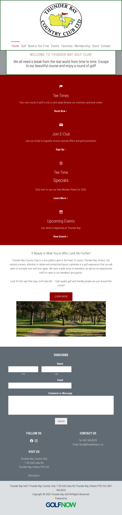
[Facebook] (32, 441)
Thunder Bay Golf (61, 20)
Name (61, 363)
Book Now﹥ (61, 111)
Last (56, 374)
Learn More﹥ (61, 198)
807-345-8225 (90, 440)
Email (61, 380)
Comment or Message (61, 393)
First (23, 374)
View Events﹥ (61, 236)
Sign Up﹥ (61, 149)
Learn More (61, 296)
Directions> (34, 475)
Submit (61, 421)
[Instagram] (36, 441)
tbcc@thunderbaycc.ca (91, 444)
